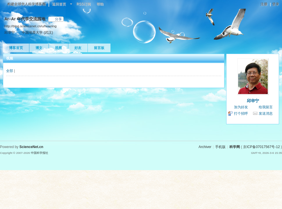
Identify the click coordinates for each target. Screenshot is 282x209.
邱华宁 (253, 100)
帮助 (100, 4)
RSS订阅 (83, 4)
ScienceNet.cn (31, 147)
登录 (275, 4)
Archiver (205, 147)
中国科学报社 (39, 152)
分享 (58, 19)
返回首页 (59, 4)
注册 (263, 4)
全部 (9, 71)
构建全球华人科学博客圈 (26, 4)
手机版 (220, 147)
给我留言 (266, 107)
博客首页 (16, 48)
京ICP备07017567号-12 (261, 147)
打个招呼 (241, 113)
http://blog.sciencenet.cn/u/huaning (30, 26)
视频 (58, 48)
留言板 (99, 48)
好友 (77, 48)
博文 (38, 48)
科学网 (234, 147)
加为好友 (241, 107)
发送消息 (266, 113)
